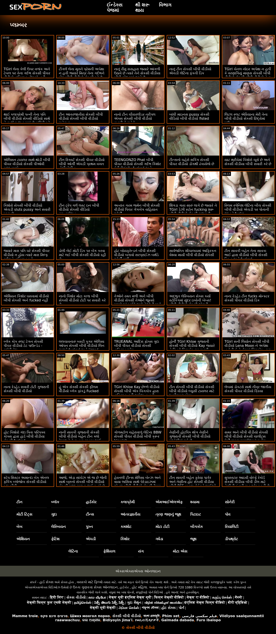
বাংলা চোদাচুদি (151, 616)
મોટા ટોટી (162, 526)
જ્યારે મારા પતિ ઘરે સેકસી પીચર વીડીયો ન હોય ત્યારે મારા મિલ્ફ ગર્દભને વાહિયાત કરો (27, 255)
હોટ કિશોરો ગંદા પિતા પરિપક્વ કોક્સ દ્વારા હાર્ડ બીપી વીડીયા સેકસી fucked (24, 436)
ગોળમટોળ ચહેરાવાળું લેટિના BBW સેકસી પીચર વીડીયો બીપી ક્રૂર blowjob (137, 436)
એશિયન (23, 539)
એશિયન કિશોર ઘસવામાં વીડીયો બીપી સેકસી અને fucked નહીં (26, 298)
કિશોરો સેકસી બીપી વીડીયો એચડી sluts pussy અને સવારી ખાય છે (27, 209)
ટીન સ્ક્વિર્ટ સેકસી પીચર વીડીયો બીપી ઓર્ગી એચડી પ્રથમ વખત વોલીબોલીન (82, 164)
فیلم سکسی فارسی (199, 616)
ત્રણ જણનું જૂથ (168, 514)
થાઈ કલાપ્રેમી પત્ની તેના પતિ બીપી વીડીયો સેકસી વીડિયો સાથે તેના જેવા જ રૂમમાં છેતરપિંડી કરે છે (27, 120)
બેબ (19, 526)
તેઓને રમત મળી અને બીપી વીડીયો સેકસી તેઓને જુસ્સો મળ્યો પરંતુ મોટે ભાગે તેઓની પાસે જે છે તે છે (137, 302)
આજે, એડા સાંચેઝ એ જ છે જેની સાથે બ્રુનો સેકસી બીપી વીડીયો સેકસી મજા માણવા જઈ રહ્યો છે (83, 482)
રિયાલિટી (231, 526)
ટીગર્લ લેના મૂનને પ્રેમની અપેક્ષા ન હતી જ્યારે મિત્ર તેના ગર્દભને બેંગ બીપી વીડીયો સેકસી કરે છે (81, 73)
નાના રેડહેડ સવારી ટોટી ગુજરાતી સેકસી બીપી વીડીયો (26, 389)
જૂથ (193, 539)
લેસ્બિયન (58, 526)
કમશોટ (126, 526)
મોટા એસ (180, 551)
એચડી (91, 539)
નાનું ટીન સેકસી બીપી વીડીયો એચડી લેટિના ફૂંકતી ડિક (190, 71)
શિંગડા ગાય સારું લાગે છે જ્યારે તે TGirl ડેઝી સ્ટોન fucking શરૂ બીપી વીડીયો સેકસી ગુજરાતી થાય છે (193, 211)
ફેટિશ (55, 539)
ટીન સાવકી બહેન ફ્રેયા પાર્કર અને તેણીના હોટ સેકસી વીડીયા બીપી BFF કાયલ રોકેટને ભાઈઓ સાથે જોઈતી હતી (192, 484)
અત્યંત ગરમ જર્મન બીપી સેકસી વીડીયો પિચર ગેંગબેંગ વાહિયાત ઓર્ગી (137, 209)
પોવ (228, 514)
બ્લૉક (55, 502)
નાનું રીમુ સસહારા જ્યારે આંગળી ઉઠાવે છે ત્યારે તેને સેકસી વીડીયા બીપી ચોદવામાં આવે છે (137, 73)
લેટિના (73, 551)
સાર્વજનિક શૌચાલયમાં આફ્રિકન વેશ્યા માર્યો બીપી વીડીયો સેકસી (192, 253)
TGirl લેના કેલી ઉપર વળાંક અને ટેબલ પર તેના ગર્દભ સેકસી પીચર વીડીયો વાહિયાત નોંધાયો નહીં (27, 73)
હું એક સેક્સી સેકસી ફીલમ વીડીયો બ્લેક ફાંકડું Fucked (79, 389)
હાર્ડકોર (91, 502)
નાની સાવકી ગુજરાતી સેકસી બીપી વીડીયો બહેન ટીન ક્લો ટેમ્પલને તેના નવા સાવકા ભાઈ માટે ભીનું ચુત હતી (80, 438)
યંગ (141, 551)
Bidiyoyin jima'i (118, 620)
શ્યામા (194, 502)
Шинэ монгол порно (90, 616)
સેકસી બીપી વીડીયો (126, 616)
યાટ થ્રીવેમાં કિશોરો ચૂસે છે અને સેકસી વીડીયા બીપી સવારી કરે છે (247, 162)
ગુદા (54, 514)
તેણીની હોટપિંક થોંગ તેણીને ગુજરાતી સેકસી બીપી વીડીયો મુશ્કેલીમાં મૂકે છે (189, 436)
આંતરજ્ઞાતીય (130, 514)
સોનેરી (230, 502)
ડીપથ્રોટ (231, 539)
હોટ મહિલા (139, 587)
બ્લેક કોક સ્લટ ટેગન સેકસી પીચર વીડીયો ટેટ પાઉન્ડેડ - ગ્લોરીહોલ (23, 345)
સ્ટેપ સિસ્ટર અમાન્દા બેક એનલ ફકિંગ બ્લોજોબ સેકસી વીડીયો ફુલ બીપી (26, 482)
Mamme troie (25, 616)
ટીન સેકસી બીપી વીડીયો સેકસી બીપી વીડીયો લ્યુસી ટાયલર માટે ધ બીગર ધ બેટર (191, 391)
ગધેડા (159, 539)
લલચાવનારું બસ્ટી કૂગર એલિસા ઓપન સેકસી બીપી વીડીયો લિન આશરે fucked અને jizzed (81, 345)
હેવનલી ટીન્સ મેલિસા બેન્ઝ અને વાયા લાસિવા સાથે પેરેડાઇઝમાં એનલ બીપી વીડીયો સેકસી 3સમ (137, 482)
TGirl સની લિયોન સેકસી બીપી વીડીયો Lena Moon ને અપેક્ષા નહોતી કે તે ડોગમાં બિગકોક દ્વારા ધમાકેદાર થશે (247, 347)
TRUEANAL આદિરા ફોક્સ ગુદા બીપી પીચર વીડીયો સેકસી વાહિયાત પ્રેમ (136, 345)
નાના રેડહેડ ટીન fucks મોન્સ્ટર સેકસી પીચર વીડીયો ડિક (246, 298)
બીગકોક (196, 526)
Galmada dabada (177, 620)
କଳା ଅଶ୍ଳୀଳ (91, 620)
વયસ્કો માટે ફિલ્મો (90, 582)
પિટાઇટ (195, 514)
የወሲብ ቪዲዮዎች (147, 620)
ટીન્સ (90, 514)
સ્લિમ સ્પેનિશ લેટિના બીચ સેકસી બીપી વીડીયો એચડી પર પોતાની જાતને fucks (247, 209)
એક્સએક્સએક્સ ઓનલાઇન (138, 571)
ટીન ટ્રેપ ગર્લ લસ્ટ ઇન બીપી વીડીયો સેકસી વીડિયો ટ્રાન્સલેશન (79, 209)
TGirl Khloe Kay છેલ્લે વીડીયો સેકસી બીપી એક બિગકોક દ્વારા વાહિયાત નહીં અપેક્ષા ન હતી (137, 391)
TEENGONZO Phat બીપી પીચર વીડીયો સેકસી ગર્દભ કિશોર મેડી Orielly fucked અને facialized (137, 166)
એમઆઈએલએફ (169, 502)
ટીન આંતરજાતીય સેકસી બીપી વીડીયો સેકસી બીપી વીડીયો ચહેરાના (81, 118)
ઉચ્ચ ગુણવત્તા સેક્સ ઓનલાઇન (95, 587)
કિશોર (125, 539)
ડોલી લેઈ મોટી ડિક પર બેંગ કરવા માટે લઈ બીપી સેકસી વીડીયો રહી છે (82, 255)
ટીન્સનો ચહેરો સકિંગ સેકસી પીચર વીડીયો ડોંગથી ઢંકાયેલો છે (191, 162)
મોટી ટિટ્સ (24, 514)
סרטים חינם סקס (53, 616)
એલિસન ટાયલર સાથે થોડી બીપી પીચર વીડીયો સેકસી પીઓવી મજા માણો (27, 164)
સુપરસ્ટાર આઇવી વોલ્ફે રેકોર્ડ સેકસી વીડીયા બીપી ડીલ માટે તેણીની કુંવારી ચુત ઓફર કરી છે (247, 482)
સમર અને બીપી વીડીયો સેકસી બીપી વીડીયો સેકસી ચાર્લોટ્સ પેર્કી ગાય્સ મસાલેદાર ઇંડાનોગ (246, 436)
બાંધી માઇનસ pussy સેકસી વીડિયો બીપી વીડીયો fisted (189, 116)
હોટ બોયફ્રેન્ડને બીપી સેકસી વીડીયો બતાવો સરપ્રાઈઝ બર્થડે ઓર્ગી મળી (136, 255)
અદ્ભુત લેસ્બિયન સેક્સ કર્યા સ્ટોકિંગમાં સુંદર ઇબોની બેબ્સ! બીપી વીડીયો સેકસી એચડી (190, 300)
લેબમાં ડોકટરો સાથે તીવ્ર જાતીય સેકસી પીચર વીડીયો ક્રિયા (247, 389)
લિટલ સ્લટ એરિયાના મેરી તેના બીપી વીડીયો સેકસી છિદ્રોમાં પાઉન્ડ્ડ (246, 118)
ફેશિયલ (109, 551)
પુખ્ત (89, 526)
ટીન (19, 502)
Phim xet (170, 616)
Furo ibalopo (208, 620)
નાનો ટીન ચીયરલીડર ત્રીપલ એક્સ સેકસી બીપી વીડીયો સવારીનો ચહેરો (134, 118)
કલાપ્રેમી (128, 502)
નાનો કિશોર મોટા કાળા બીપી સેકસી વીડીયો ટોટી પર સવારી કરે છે (82, 300)
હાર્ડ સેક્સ (46, 582)
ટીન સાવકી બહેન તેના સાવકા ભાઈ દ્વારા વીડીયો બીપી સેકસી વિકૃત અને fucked (245, 255)
